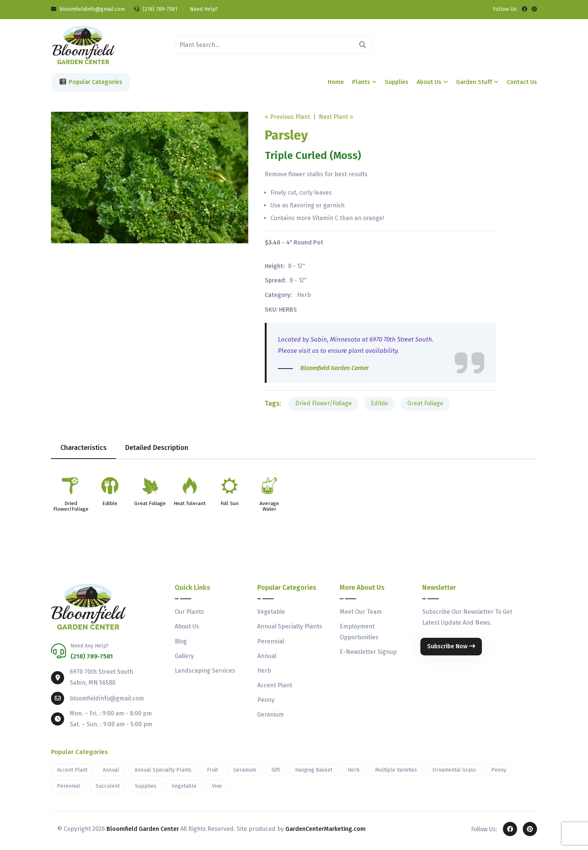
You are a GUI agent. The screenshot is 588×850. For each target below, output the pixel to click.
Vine (217, 789)
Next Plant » (336, 119)
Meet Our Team (361, 614)
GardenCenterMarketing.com (325, 831)
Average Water (269, 509)
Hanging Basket (313, 773)
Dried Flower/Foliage (323, 406)
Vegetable (271, 614)
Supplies (396, 84)
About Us (429, 84)
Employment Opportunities (359, 635)
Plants (361, 84)
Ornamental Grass (454, 773)
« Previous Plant (287, 119)
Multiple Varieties (396, 773)
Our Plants (189, 614)
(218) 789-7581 (155, 9)
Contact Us (522, 84)
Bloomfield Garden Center (142, 831)
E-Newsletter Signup (368, 654)
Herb (304, 297)
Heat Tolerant (190, 507)
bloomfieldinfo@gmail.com (88, 9)
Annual (266, 659)
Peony (265, 702)
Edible (379, 406)
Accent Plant (274, 688)
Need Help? (203, 9)
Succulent (108, 789)
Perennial (270, 644)
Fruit (212, 773)
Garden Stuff (474, 84)
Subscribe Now (451, 649)
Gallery (184, 659)
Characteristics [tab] (83, 451)
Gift (276, 773)
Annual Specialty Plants (289, 629)
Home (336, 84)
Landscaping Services (205, 673)
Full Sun (229, 507)
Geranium (270, 717)
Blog (181, 644)
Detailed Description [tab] (156, 451)
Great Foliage (425, 406)
